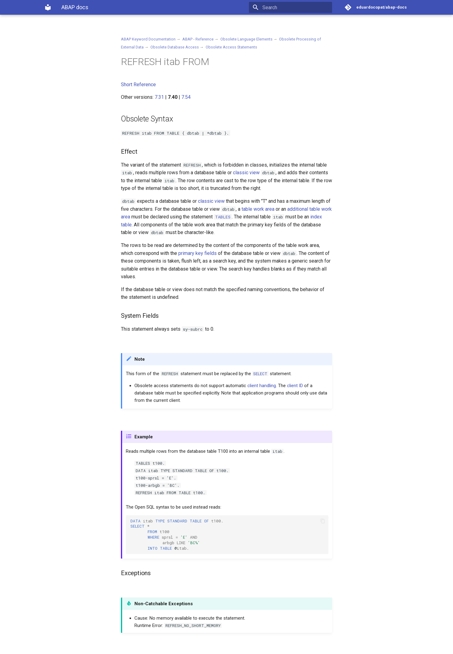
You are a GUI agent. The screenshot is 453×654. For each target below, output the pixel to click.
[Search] (296, 7)
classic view (246, 172)
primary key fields (197, 253)
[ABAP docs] (48, 7)
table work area (258, 209)
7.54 (186, 97)
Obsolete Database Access (174, 47)
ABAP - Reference (198, 39)
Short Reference (138, 84)
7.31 (159, 97)
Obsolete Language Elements (246, 39)
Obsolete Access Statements (231, 47)
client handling (261, 385)
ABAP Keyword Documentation (148, 39)
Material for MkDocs (81, 647)
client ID (295, 385)
